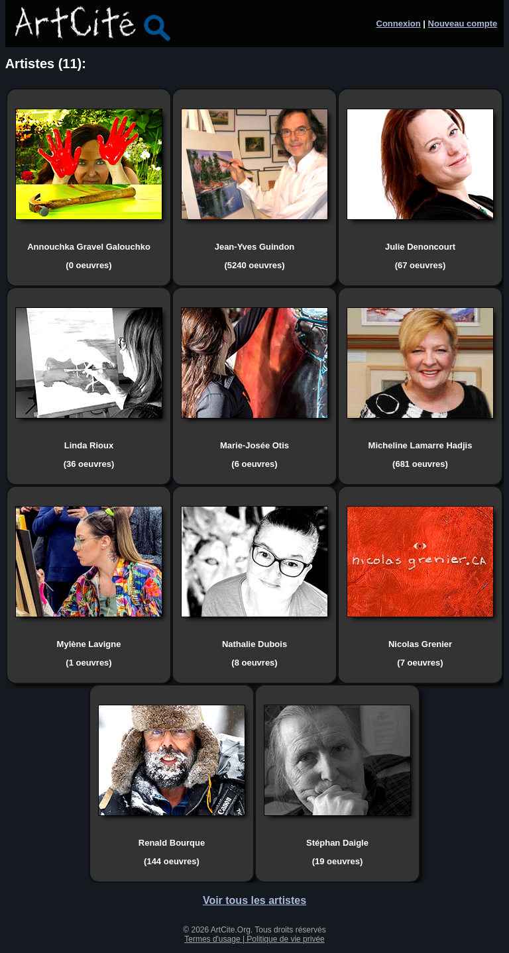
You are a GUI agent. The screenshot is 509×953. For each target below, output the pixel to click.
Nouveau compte (463, 23)
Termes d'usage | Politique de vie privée (254, 939)
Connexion (398, 23)
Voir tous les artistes (254, 900)
